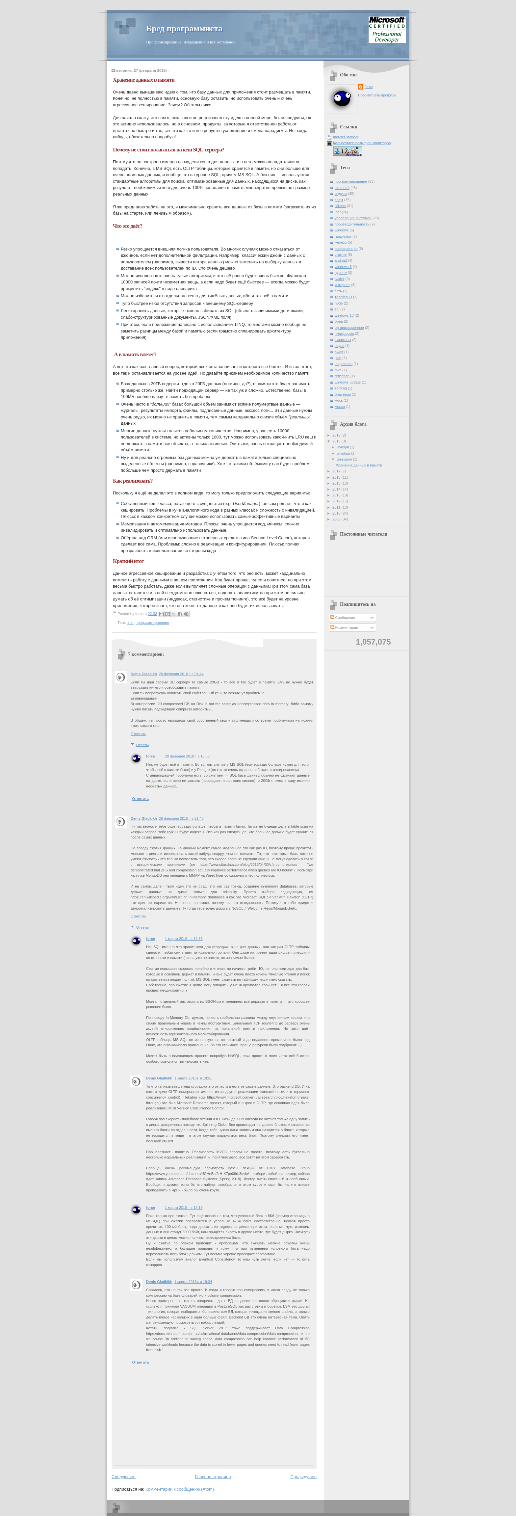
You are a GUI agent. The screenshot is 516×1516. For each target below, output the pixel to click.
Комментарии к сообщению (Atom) (179, 1489)
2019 (337, 435)
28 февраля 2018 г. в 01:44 (181, 674)
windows (341, 230)
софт (339, 200)
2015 (337, 483)
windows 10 (344, 315)
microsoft (342, 188)
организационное (349, 328)
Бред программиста (184, 28)
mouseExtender (345, 137)
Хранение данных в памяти (359, 465)
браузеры (343, 394)
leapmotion (343, 364)
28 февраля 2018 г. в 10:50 (187, 756)
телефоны (343, 297)
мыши (340, 407)
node (339, 303)
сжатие (341, 254)
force (150, 756)
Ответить (138, 734)
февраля (345, 459)
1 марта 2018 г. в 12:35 (184, 939)
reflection (342, 376)
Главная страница (213, 1476)
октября (344, 453)
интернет (342, 285)
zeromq (341, 388)
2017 (337, 471)
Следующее (124, 1476)
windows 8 (343, 267)
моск (339, 400)
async (339, 346)
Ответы (142, 745)
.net (130, 623)
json (338, 358)
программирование (152, 623)
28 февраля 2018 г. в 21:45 (181, 818)
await (339, 352)
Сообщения (342, 618)
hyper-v (341, 273)
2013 (337, 495)
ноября (343, 447)
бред (339, 321)
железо (341, 242)
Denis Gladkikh (144, 674)
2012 (337, 501)
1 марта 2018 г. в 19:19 (184, 1208)
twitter (339, 279)
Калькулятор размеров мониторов (362, 143)
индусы (341, 194)
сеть (338, 291)
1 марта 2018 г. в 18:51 (193, 1078)
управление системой (353, 218)
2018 (337, 441)
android (341, 260)
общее (340, 206)
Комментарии (344, 627)
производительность (352, 224)
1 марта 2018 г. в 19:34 (193, 1282)
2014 (337, 489)
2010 (337, 513)
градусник (343, 236)
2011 (337, 507)
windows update (348, 382)
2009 (337, 519)
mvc (338, 370)
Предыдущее (303, 1476)
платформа (344, 333)
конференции (346, 249)
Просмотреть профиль (377, 95)
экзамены (343, 340)
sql (337, 309)
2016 (337, 477)
